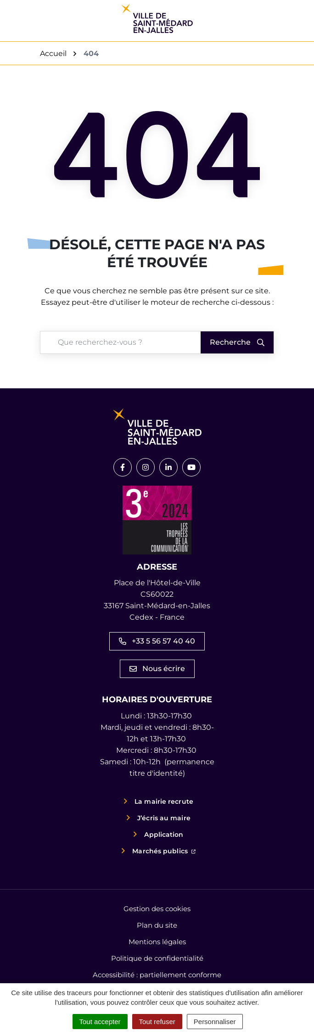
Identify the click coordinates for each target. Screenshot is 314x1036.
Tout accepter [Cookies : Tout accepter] (100, 1021)
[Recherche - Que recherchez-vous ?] (116, 342)
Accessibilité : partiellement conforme (157, 974)
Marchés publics (163, 850)
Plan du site (157, 925)
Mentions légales (157, 941)
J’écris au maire (164, 818)
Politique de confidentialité (157, 958)
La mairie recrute (164, 801)
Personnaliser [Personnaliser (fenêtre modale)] (215, 1021)
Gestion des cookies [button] (157, 908)
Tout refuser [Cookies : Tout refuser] (157, 1021)
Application (163, 834)
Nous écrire (157, 668)
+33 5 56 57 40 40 (157, 641)
